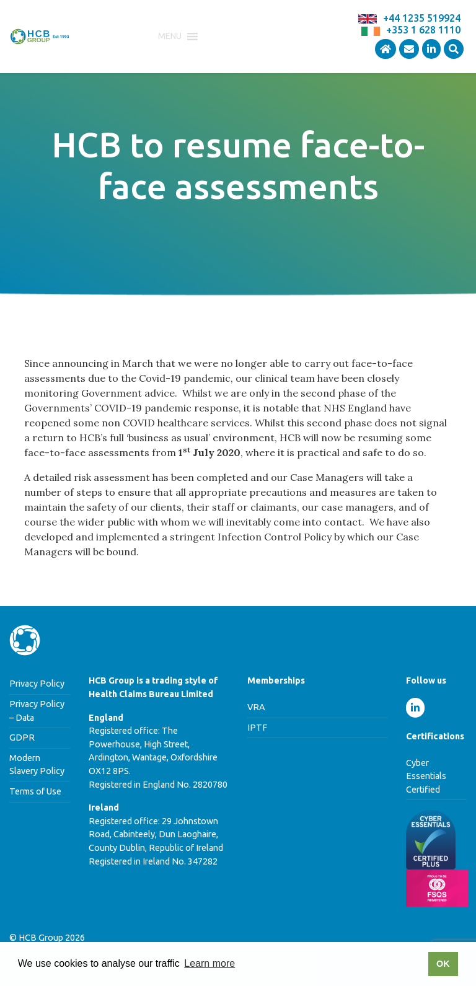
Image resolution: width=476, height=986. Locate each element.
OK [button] (443, 964)
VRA (256, 707)
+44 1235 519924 (422, 18)
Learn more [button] (209, 963)
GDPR (22, 737)
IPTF (257, 728)
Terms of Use (35, 791)
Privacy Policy (36, 684)
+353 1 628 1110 (423, 29)
